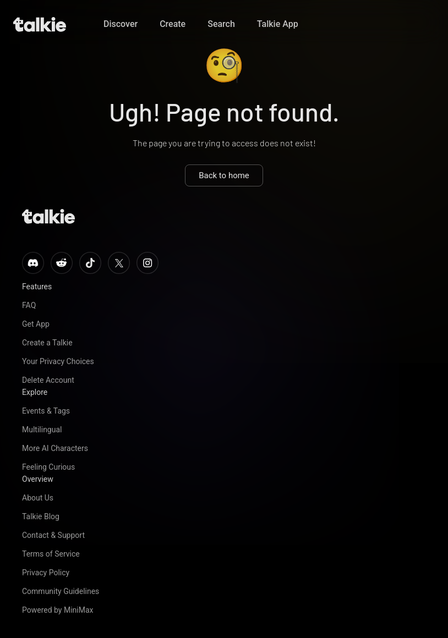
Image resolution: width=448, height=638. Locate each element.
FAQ (29, 305)
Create (172, 24)
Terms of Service (51, 553)
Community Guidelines (60, 591)
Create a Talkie (47, 342)
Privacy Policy (45, 572)
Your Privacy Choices (58, 361)
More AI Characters (55, 448)
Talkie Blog (40, 516)
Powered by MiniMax (58, 610)
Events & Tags (46, 410)
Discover (120, 24)
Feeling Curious (48, 467)
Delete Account (48, 380)
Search (221, 24)
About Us (37, 497)
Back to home (224, 175)
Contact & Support (53, 535)
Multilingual (42, 429)
